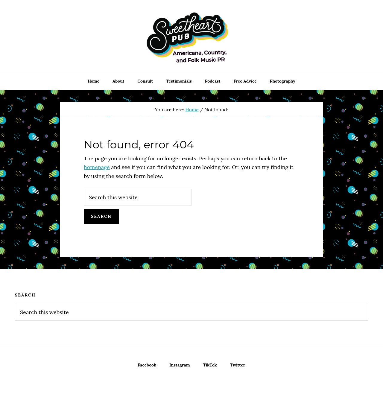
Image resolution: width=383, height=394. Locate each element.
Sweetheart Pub (191, 36)
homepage (97, 167)
